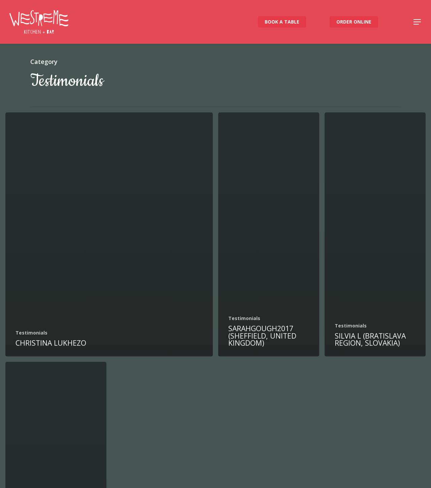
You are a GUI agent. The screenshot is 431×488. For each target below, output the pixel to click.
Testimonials (31, 332)
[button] (417, 22)
